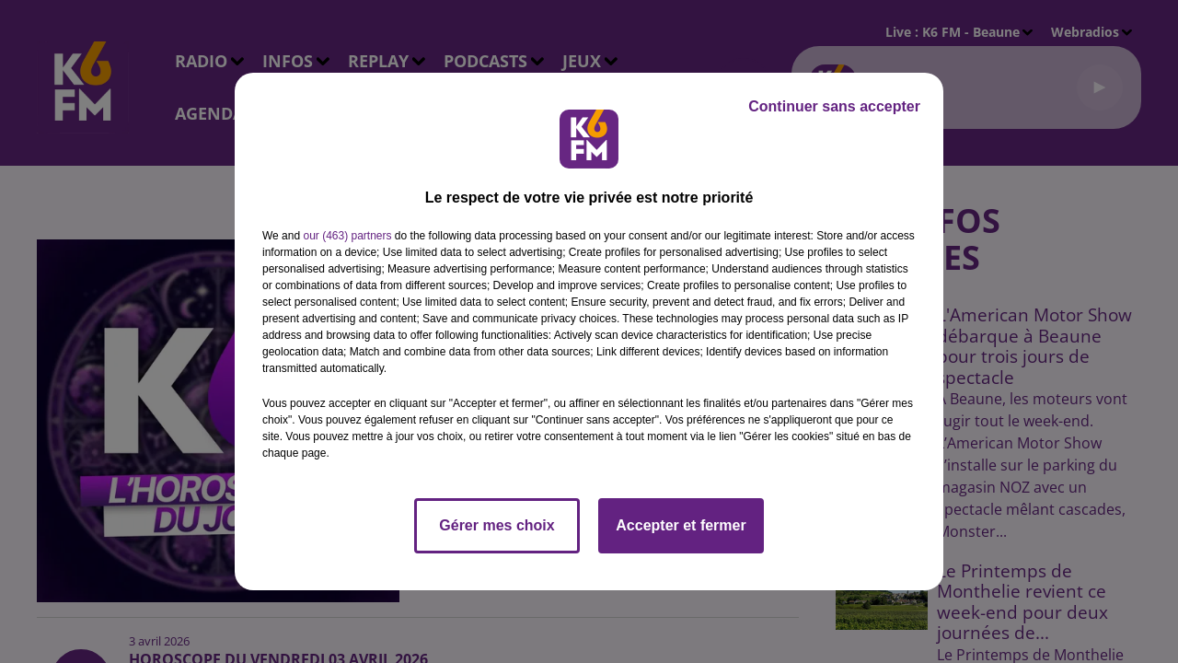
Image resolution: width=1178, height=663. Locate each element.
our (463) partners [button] (347, 235)
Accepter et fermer (680, 525)
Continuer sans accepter (834, 106)
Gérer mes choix (496, 525)
